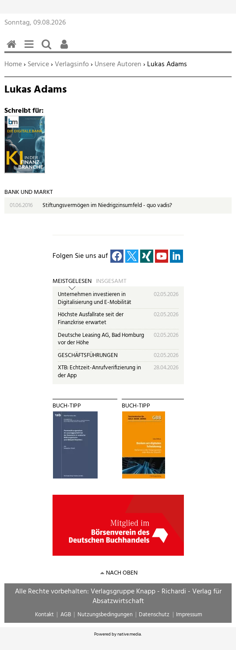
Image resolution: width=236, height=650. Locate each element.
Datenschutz (154, 615)
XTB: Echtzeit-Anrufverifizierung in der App (99, 371)
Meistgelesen (72, 281)
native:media (129, 634)
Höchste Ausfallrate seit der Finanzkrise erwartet (90, 318)
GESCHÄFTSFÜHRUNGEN (88, 355)
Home (13, 64)
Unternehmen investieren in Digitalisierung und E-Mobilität (94, 298)
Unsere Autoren (118, 64)
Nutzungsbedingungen (105, 615)
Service (38, 64)
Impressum (189, 615)
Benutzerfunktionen (66, 48)
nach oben (121, 573)
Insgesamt (111, 281)
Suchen (48, 48)
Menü (31, 48)
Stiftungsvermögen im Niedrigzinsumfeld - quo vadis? (107, 205)
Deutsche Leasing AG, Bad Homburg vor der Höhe (101, 339)
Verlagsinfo (72, 64)
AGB (65, 615)
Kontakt (44, 615)
